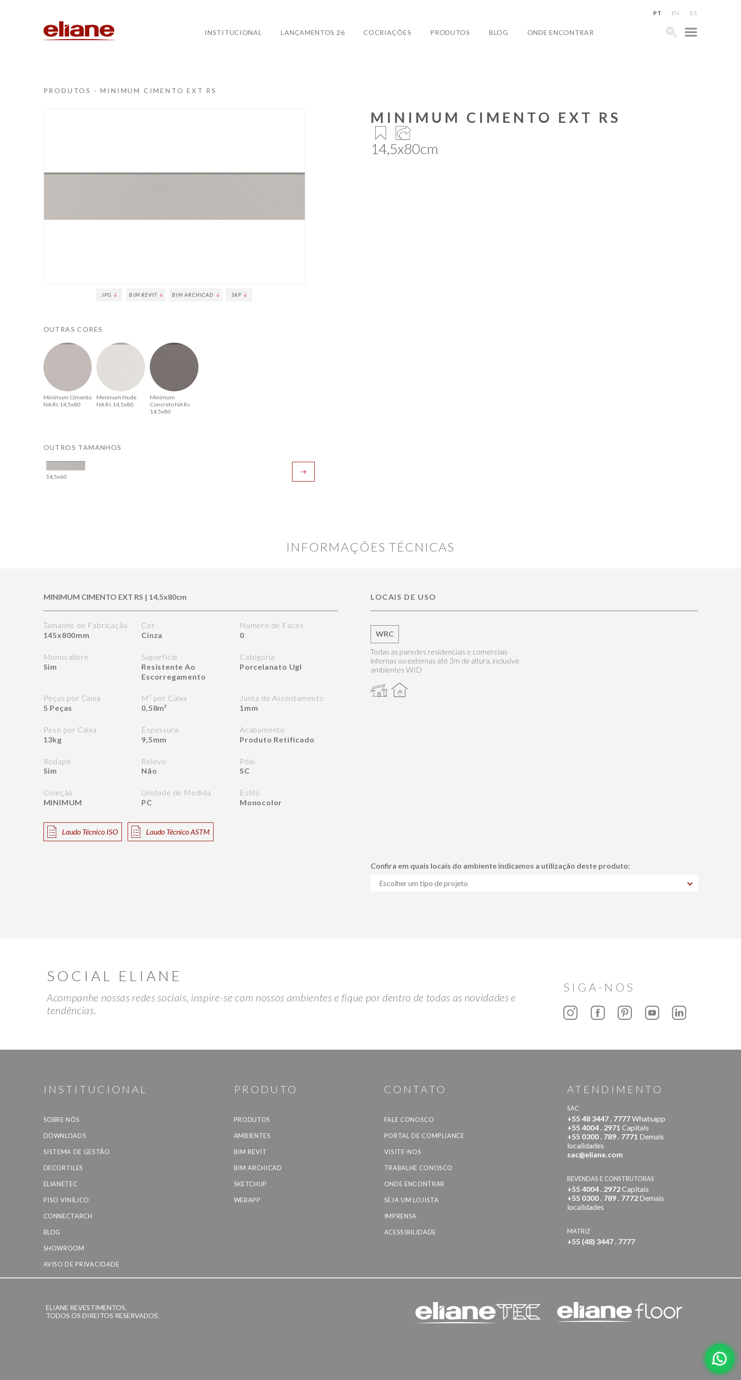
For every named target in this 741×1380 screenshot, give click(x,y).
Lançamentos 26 (313, 32)
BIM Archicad (195, 295)
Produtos (450, 32)
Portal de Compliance (424, 1135)
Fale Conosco (409, 1119)
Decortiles (63, 1168)
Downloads (64, 1135)
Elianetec (60, 1184)
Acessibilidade (410, 1232)
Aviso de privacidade (81, 1264)
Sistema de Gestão (76, 1152)
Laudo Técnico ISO (82, 832)
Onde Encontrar (560, 32)
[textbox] (534, 883)
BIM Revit (146, 295)
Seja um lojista (411, 1200)
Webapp (247, 1200)
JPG (109, 295)
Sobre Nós (61, 1119)
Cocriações (387, 32)
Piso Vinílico (66, 1200)
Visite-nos (403, 1152)
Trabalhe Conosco (418, 1168)
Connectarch (68, 1216)
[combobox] (534, 883)
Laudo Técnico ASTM (170, 832)
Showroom (64, 1248)
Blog (498, 32)
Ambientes (252, 1135)
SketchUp (250, 1184)
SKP (239, 295)
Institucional (233, 32)
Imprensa (400, 1216)
